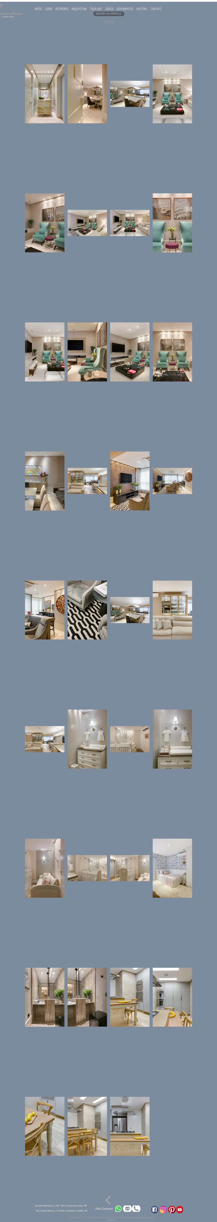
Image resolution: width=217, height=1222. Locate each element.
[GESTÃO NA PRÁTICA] (108, 13)
